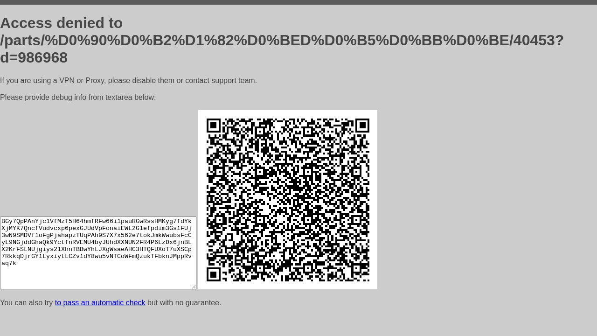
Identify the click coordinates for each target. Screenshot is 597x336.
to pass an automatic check (100, 303)
